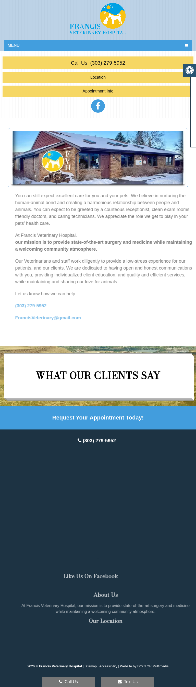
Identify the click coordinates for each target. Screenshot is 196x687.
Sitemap (90, 666)
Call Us (68, 682)
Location (98, 77)
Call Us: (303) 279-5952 (98, 63)
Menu (14, 45)
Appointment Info (98, 91)
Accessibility (108, 666)
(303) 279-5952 (97, 440)
